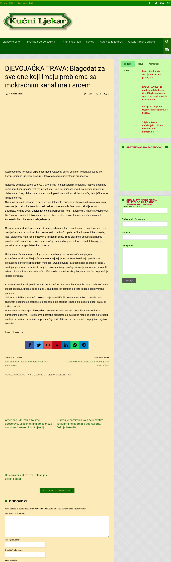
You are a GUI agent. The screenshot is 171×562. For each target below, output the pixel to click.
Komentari (154, 63)
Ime (12, 484)
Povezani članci (15, 374)
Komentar (15, 458)
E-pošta (14, 494)
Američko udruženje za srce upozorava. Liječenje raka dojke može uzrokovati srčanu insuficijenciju (21, 416)
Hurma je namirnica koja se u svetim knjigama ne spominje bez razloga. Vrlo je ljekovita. (56, 414)
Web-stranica (11, 504)
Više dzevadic (36, 374)
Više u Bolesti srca (59, 374)
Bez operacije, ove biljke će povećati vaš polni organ (28, 361)
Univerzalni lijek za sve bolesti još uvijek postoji (91, 410)
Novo (140, 63)
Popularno (128, 63)
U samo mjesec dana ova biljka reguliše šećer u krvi (85, 361)
